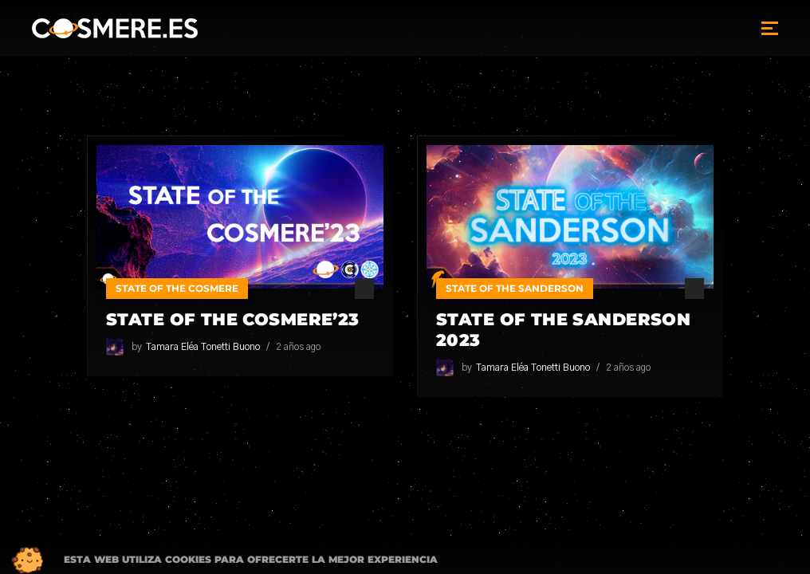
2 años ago (298, 347)
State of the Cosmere (177, 288)
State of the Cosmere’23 (233, 319)
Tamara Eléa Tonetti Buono (203, 347)
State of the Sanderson (515, 288)
